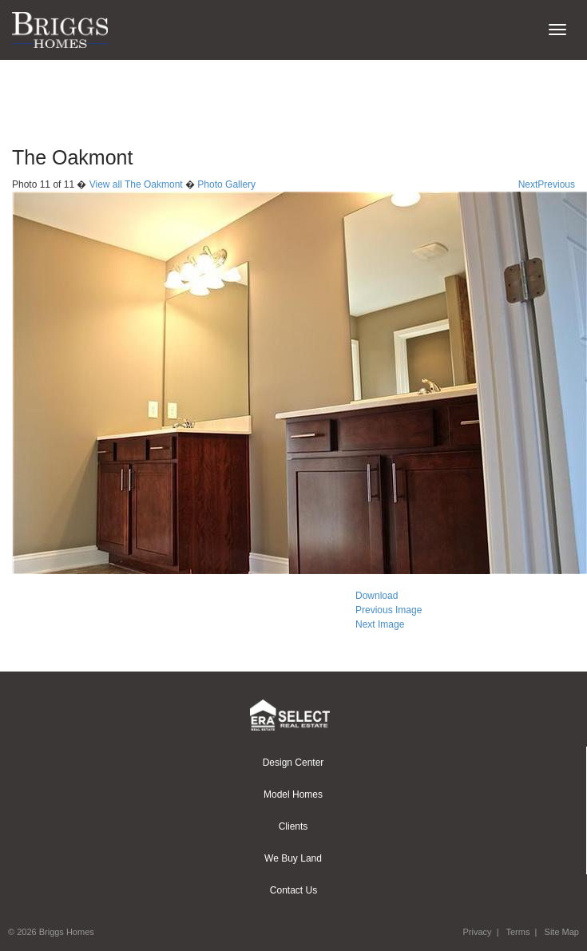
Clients (293, 826)
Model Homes (293, 794)
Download (376, 595)
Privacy (476, 932)
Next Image (379, 624)
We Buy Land (293, 858)
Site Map (562, 932)
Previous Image (388, 610)
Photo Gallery (226, 184)
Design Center (293, 762)
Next (528, 184)
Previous (556, 184)
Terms (517, 932)
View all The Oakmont (136, 184)
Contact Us (293, 890)
